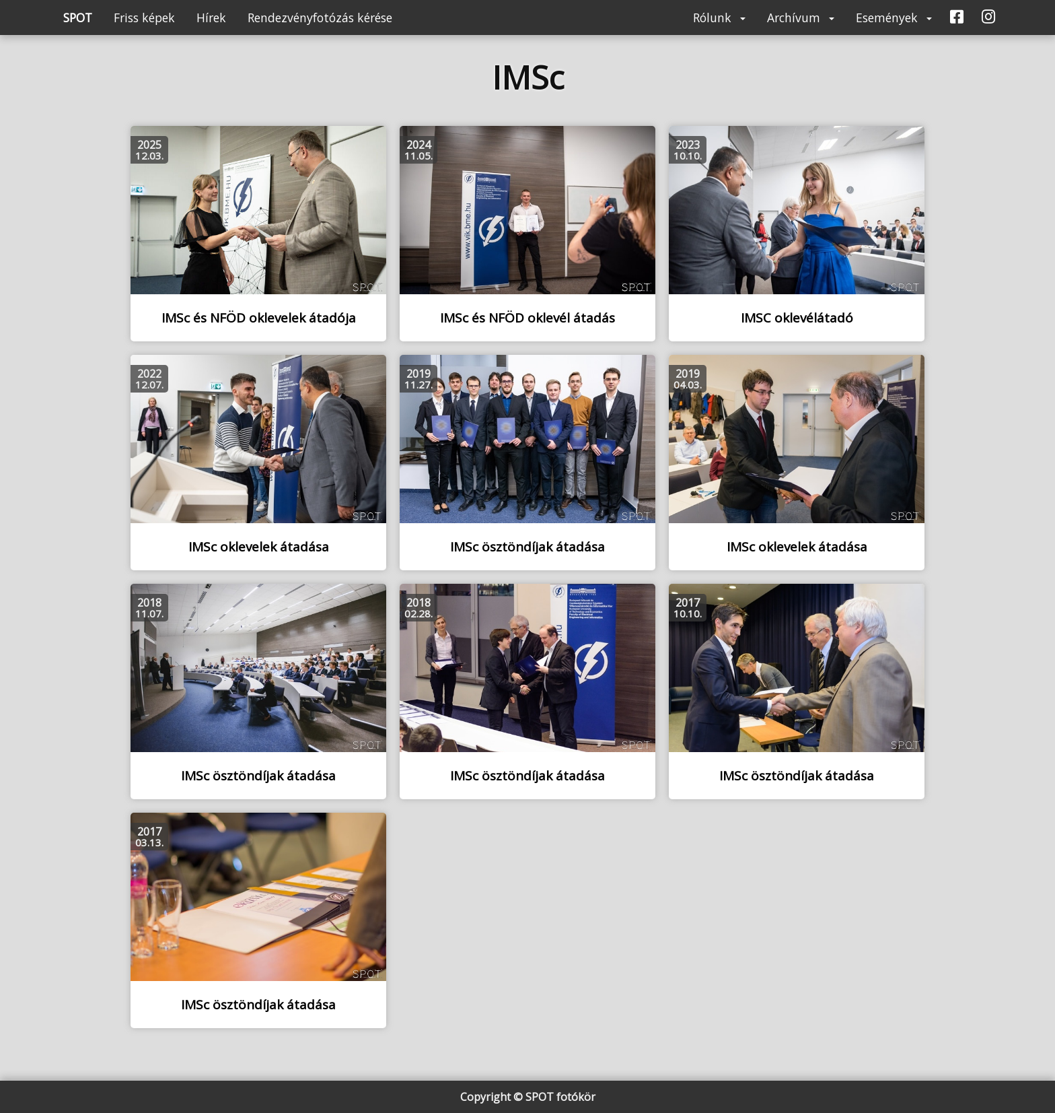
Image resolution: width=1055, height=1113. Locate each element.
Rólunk (719, 17)
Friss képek (144, 17)
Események (894, 17)
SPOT (77, 17)
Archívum (800, 17)
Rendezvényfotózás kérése (320, 17)
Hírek (211, 17)
